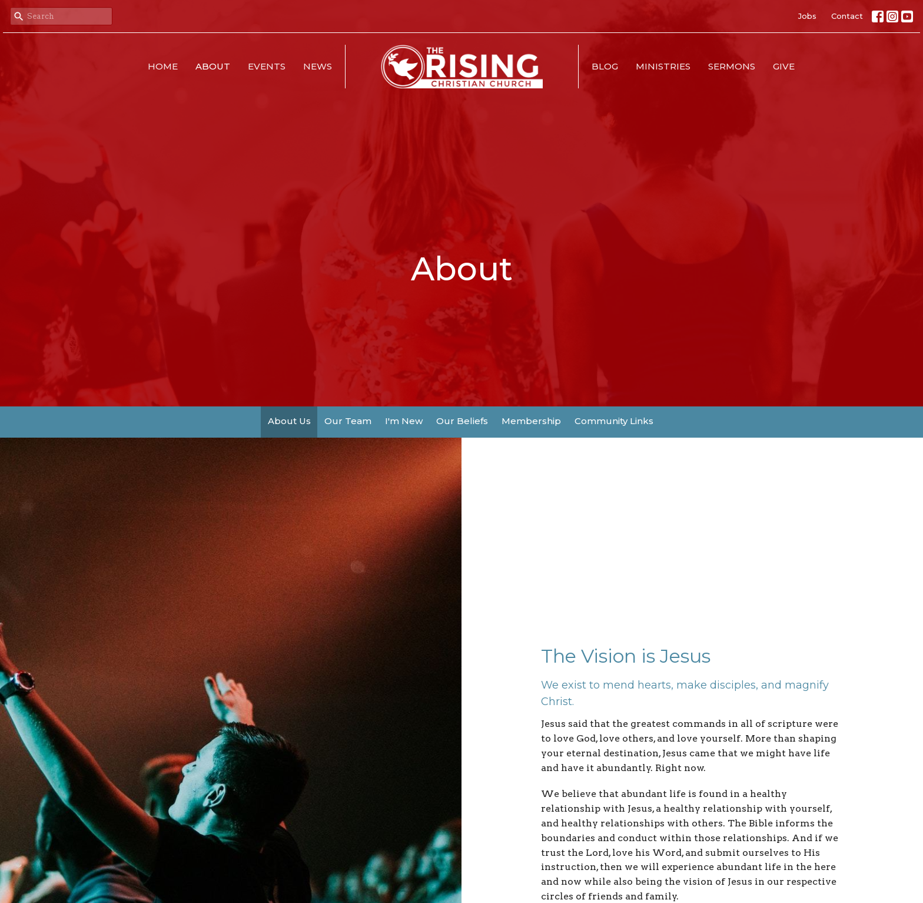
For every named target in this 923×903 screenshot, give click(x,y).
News (317, 66)
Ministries (663, 66)
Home (163, 66)
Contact (847, 16)
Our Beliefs (462, 420)
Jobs (807, 16)
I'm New (404, 420)
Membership (531, 420)
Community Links (614, 420)
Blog (605, 66)
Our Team (347, 420)
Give (784, 66)
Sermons (731, 66)
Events (266, 66)
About (212, 66)
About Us (289, 420)
